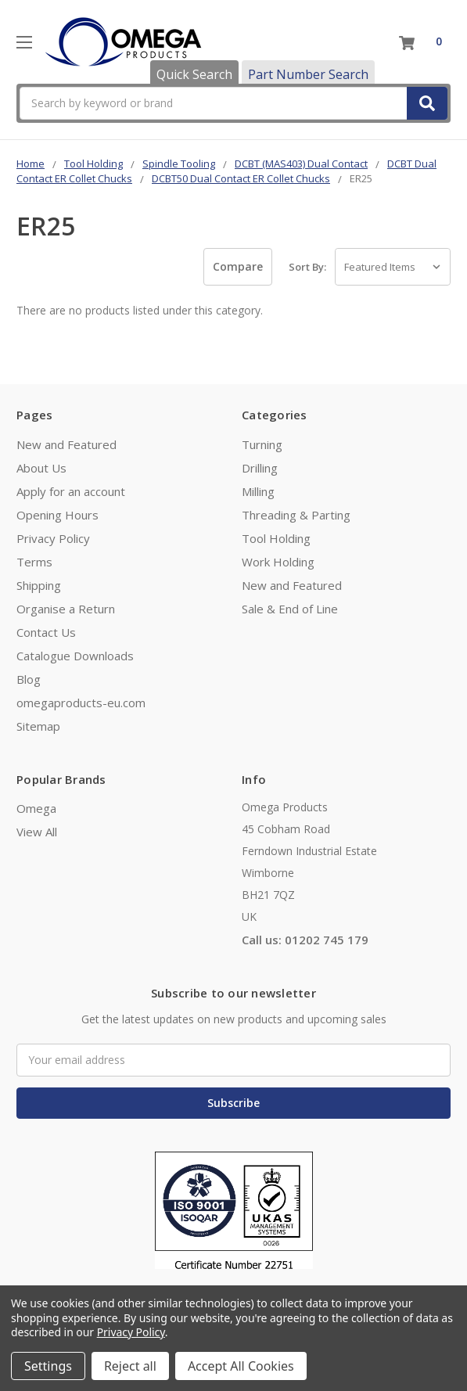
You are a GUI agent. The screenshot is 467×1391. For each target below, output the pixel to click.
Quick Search (194, 74)
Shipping (38, 585)
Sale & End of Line (290, 608)
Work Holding (278, 562)
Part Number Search (308, 74)
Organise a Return (65, 608)
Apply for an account (70, 491)
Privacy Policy (53, 538)
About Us (41, 468)
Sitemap (38, 726)
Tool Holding (276, 538)
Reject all (130, 1366)
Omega (36, 808)
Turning (262, 444)
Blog (28, 679)
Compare (238, 266)
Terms (34, 562)
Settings (48, 1366)
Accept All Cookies (241, 1366)
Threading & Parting (296, 515)
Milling (258, 491)
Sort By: (307, 267)
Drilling (260, 468)
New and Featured (66, 444)
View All (36, 831)
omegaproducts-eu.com (80, 702)
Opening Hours (57, 515)
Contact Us (46, 632)
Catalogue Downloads (75, 655)
